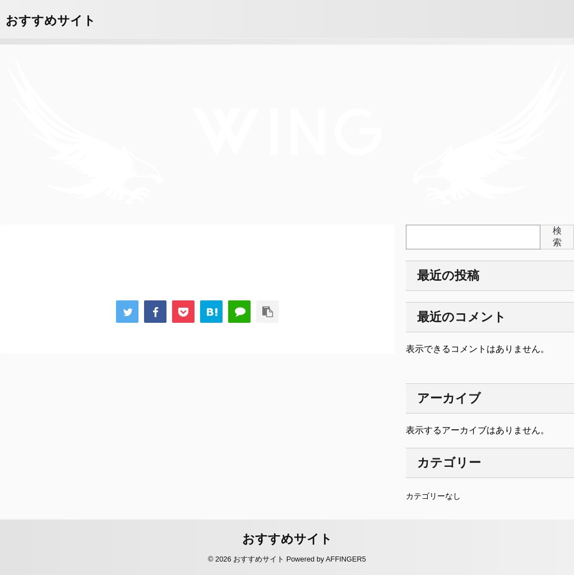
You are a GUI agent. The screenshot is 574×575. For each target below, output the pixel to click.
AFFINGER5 (346, 559)
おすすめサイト (51, 20)
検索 (557, 236)
